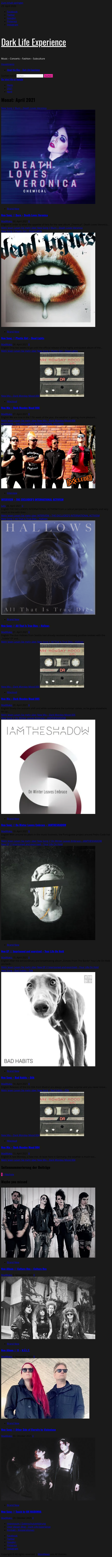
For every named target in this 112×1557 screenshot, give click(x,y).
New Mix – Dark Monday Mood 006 (20, 395)
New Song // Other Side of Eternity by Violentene (28, 1430)
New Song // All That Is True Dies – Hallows (24, 518)
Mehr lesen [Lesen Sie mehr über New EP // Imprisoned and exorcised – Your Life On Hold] (50, 967)
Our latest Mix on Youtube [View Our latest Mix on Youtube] (12, 79)
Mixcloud (12, 401)
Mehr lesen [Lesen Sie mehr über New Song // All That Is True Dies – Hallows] (42, 641)
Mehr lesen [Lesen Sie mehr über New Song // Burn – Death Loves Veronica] (41, 227)
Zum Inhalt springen (12, 2)
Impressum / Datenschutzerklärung (26, 1523)
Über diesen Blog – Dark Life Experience (29, 1526)
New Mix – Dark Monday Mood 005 (20, 686)
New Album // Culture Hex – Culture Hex (24, 1269)
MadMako (7, 221)
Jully (3, 505)
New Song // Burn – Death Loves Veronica (23, 108)
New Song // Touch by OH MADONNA (21, 1512)
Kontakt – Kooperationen (20, 1530)
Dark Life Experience (33, 41)
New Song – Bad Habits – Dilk (17, 970)
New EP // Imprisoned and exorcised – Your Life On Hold (32, 844)
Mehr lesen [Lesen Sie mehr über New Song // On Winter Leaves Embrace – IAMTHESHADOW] (51, 841)
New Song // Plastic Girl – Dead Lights (21, 231)
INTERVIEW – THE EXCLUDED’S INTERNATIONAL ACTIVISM (32, 423)
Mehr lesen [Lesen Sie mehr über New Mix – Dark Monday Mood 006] (38, 420)
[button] (7, 64)
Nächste (9, 1174)
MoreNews (44, 1554)
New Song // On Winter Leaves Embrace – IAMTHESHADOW (33, 718)
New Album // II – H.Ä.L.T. (15, 1350)
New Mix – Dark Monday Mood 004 (20, 1135)
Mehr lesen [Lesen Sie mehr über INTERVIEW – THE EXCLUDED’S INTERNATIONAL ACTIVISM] (50, 515)
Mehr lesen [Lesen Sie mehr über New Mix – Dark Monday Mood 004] (38, 1160)
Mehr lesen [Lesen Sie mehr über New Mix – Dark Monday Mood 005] (38, 714)
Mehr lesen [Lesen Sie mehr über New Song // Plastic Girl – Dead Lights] (39, 351)
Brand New (13, 208)
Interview (12, 493)
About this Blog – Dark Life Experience (23, 70)
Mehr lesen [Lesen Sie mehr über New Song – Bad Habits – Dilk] (35, 1090)
